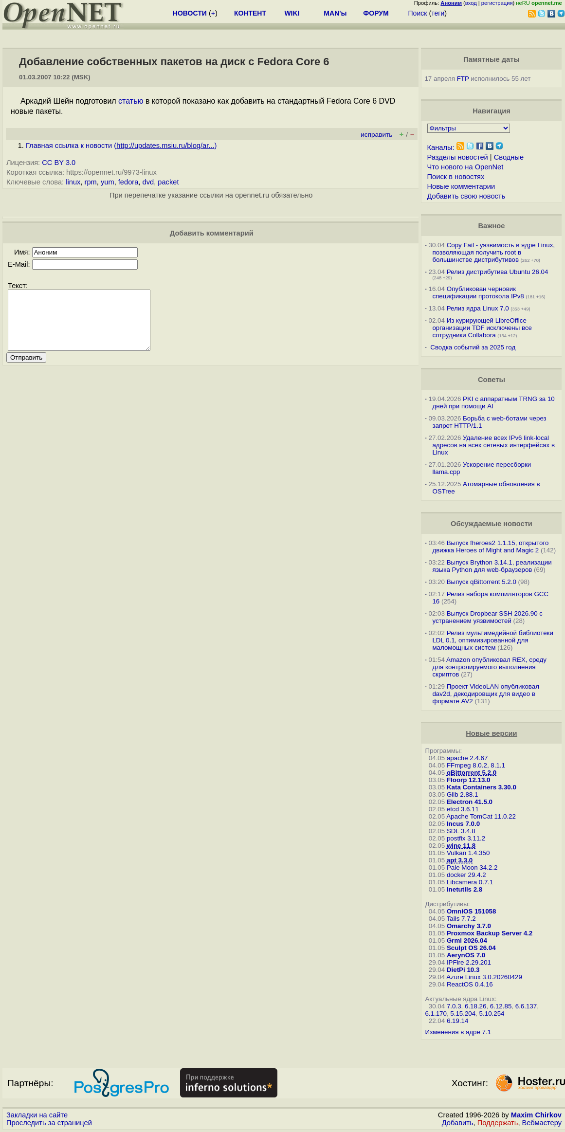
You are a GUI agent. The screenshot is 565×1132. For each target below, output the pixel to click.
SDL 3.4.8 (461, 831)
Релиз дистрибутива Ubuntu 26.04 (497, 271)
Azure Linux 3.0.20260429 (484, 977)
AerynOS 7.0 (466, 955)
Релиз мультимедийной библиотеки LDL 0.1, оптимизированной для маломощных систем (492, 640)
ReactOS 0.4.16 (470, 984)
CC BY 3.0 (58, 162)
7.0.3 (454, 1006)
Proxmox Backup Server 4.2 (489, 933)
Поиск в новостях (456, 177)
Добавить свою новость (466, 196)
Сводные (509, 157)
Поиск (417, 13)
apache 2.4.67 (467, 758)
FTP (463, 78)
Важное (491, 226)
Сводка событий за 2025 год (472, 347)
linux (73, 182)
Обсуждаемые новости (491, 524)
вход (471, 3)
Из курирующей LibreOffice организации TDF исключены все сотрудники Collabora (482, 328)
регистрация (497, 3)
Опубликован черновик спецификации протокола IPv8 (478, 292)
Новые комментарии (461, 186)
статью (130, 101)
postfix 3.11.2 (466, 838)
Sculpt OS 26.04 (471, 947)
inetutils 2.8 (464, 889)
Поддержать (497, 1123)
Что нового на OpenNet (465, 167)
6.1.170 (435, 1013)
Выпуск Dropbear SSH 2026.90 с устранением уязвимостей (487, 617)
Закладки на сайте (37, 1115)
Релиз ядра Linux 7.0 (478, 308)
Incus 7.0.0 (463, 823)
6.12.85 (500, 1006)
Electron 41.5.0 (469, 801)
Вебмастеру (542, 1123)
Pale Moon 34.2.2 (472, 867)
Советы (491, 379)
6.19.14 (457, 1020)
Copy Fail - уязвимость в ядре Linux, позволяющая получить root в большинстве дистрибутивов (493, 252)
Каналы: (441, 147)
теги (437, 13)
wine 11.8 (461, 845)
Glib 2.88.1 (462, 794)
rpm (91, 182)
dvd (148, 182)
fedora (128, 182)
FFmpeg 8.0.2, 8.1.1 (476, 765)
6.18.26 (475, 1006)
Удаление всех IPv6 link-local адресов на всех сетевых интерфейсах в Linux (493, 445)
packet (168, 182)
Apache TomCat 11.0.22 (481, 816)
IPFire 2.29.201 (469, 962)
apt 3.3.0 (460, 860)
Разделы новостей (457, 157)
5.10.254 (492, 1013)
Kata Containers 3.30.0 (481, 787)
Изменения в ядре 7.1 (458, 1032)
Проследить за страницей (49, 1123)
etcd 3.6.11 (463, 809)
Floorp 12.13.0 (469, 780)
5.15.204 (462, 1013)
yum (107, 182)
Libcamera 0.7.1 (470, 882)
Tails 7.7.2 (461, 918)
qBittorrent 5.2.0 (471, 772)
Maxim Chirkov (536, 1115)
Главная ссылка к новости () (121, 145)
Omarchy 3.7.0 (469, 926)
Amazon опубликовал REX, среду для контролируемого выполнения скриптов (489, 667)
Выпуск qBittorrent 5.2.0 (481, 581)
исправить (376, 134)
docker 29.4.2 (466, 874)
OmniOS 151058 (471, 911)
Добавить (458, 1123)
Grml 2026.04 (467, 940)
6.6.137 (526, 1006)
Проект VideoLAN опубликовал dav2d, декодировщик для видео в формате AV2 (485, 694)
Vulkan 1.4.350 (468, 853)
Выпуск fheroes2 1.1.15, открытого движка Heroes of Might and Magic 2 (490, 546)
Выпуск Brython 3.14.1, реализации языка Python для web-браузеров (491, 566)
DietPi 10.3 (463, 969)
